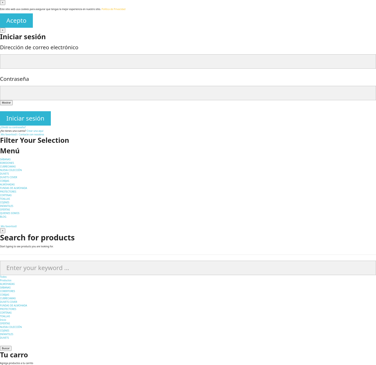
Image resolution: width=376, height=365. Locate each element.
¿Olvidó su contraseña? (13, 127)
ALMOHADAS (7, 284)
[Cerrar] (2, 30)
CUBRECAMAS (8, 298)
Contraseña (14, 79)
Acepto (16, 20)
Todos (3, 276)
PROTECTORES (8, 309)
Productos (6, 280)
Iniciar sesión (25, 118)
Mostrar (6, 102)
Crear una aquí (35, 131)
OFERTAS (5, 323)
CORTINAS (6, 312)
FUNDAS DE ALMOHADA (13, 305)
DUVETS (4, 337)
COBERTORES (7, 291)
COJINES (4, 330)
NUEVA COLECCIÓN (11, 327)
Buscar (6, 348)
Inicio (3, 319)
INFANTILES (6, 334)
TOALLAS (5, 316)
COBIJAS (4, 294)
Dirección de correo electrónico (39, 47)
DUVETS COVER (8, 302)
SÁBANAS (5, 287)
